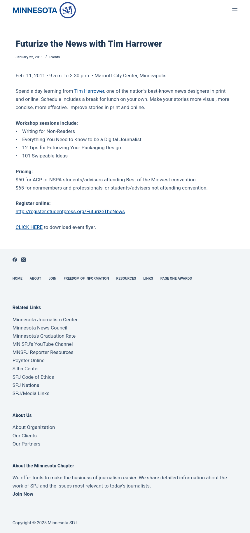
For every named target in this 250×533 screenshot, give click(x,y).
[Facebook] (15, 259)
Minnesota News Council (40, 328)
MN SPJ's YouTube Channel (43, 344)
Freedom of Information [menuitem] (86, 278)
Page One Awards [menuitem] (176, 278)
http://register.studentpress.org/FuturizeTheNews (70, 211)
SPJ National (27, 385)
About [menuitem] (35, 278)
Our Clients (25, 436)
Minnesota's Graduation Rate (44, 336)
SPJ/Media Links (31, 393)
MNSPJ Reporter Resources (43, 352)
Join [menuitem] (52, 278)
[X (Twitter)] (23, 259)
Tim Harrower (89, 91)
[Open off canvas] (234, 10)
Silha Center (26, 368)
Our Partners (27, 444)
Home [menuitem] (17, 278)
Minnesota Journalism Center (45, 319)
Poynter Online (29, 360)
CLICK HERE (29, 227)
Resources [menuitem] (126, 278)
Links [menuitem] (148, 278)
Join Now (23, 494)
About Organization (34, 427)
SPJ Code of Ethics (33, 377)
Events (54, 57)
